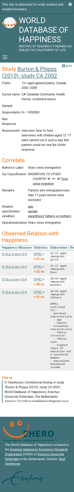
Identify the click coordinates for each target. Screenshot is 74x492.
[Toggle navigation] (5, 57)
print (67, 66)
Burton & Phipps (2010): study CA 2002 (29, 72)
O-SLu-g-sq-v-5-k (14, 254)
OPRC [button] (38, 254)
